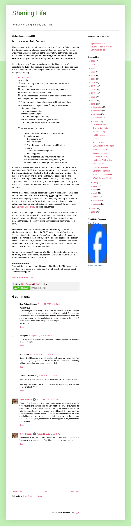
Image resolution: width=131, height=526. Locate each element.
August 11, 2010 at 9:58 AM (42, 336)
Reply (21, 327)
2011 (93, 100)
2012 (93, 97)
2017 (93, 79)
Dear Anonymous (100, 153)
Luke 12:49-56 (24, 77)
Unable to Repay (99, 124)
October (96, 114)
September (98, 118)
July (95, 182)
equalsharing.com (98, 44)
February (97, 200)
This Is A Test (98, 142)
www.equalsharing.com (22, 277)
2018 (93, 75)
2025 (93, 65)
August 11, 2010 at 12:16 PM (41, 354)
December (97, 107)
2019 (93, 72)
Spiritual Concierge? (26, 207)
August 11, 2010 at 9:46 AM (49, 304)
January (96, 204)
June (95, 186)
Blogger (76, 512)
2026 (93, 61)
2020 (93, 68)
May (95, 190)
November (97, 111)
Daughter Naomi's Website (101, 47)
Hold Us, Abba (99, 135)
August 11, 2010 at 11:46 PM (48, 434)
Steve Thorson (25, 400)
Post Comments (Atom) (32, 496)
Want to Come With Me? (103, 174)
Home (46, 492)
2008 (93, 212)
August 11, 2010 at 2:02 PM (46, 375)
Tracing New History (101, 128)
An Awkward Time (100, 156)
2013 (93, 93)
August (96, 121)
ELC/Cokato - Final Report (103, 146)
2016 (93, 82)
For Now (96, 139)
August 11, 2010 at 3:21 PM (48, 400)
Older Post (74, 492)
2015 (93, 86)
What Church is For (101, 149)
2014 (93, 90)
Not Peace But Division (102, 160)
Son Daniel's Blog (98, 50)
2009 (93, 208)
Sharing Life (29, 13)
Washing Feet (98, 164)
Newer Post (17, 492)
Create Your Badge (95, 265)
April (95, 193)
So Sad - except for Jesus (103, 132)
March (96, 197)
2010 (93, 104)
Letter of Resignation (101, 171)
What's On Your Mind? (102, 178)
